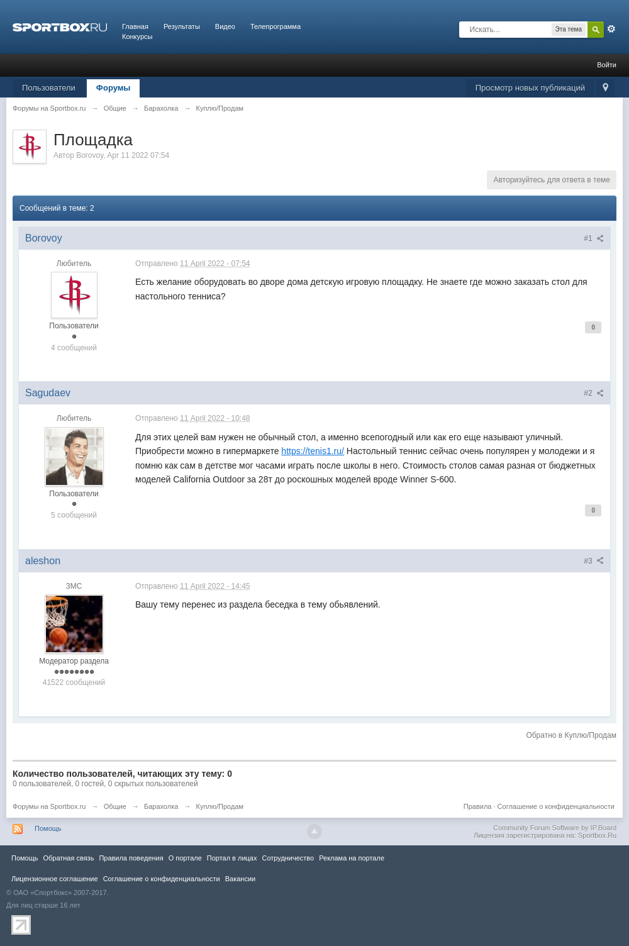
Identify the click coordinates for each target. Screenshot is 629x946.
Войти (606, 65)
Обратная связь (68, 858)
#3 (594, 561)
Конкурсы (137, 36)
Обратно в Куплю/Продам (571, 735)
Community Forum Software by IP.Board (554, 828)
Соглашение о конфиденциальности (556, 806)
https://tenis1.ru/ (312, 451)
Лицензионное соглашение (54, 878)
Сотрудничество (288, 858)
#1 (594, 238)
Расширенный (611, 29)
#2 (594, 393)
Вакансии (240, 878)
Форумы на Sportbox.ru (49, 806)
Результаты (182, 26)
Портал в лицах (232, 858)
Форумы (113, 87)
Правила (478, 806)
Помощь (48, 828)
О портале (185, 858)
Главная (135, 26)
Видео (225, 26)
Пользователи (48, 87)
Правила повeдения (131, 858)
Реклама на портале (351, 858)
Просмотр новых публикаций (530, 87)
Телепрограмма (275, 26)
